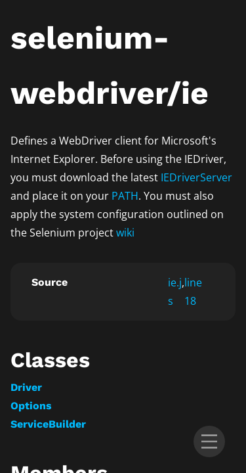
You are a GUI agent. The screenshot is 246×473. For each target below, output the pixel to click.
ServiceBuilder (48, 424)
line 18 (193, 291)
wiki (125, 232)
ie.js (175, 291)
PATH (125, 196)
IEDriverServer (196, 177)
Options (31, 405)
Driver (26, 387)
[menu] (209, 441)
